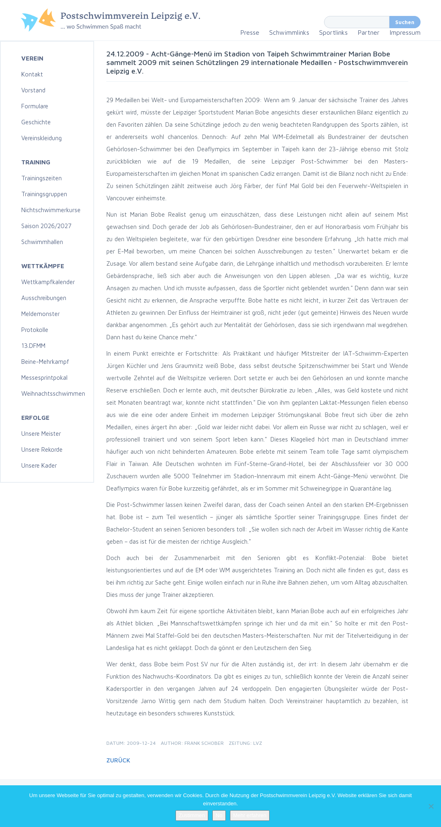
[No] (431, 806)
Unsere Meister (41, 433)
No (219, 815)
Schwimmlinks (289, 32)
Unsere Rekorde (42, 449)
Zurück (118, 760)
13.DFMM (33, 345)
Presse (249, 32)
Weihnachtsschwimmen (53, 393)
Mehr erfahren (250, 815)
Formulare (34, 106)
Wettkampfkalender (48, 281)
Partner (369, 32)
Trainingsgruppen (44, 194)
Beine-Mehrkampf (45, 361)
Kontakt (32, 74)
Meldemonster (40, 313)
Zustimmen (192, 815)
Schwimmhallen (42, 241)
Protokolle (34, 329)
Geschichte (36, 122)
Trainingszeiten (41, 178)
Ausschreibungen (43, 297)
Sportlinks (333, 32)
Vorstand (33, 90)
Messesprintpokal (44, 377)
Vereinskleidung (41, 137)
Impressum (405, 32)
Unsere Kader (39, 465)
